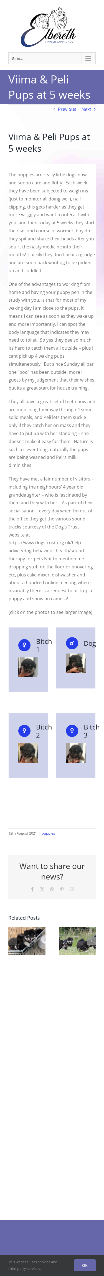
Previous (67, 109)
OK (85, 1265)
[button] (12, 941)
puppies (48, 833)
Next (86, 109)
